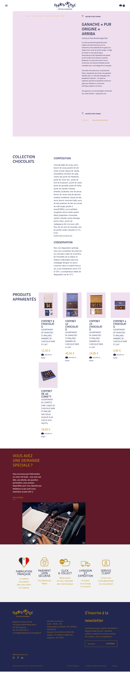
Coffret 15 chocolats (95, 327)
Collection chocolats (38, 16)
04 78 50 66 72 (23, 631)
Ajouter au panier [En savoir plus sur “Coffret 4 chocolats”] (118, 357)
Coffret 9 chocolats (47, 325)
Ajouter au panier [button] (46, 357)
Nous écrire (18, 499)
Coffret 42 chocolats (71, 327)
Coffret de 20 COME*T (46, 395)
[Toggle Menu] (6, 6)
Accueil (27, 16)
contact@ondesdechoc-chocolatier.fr (27, 634)
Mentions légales (73, 667)
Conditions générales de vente (95, 667)
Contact (114, 667)
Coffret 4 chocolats (119, 325)
